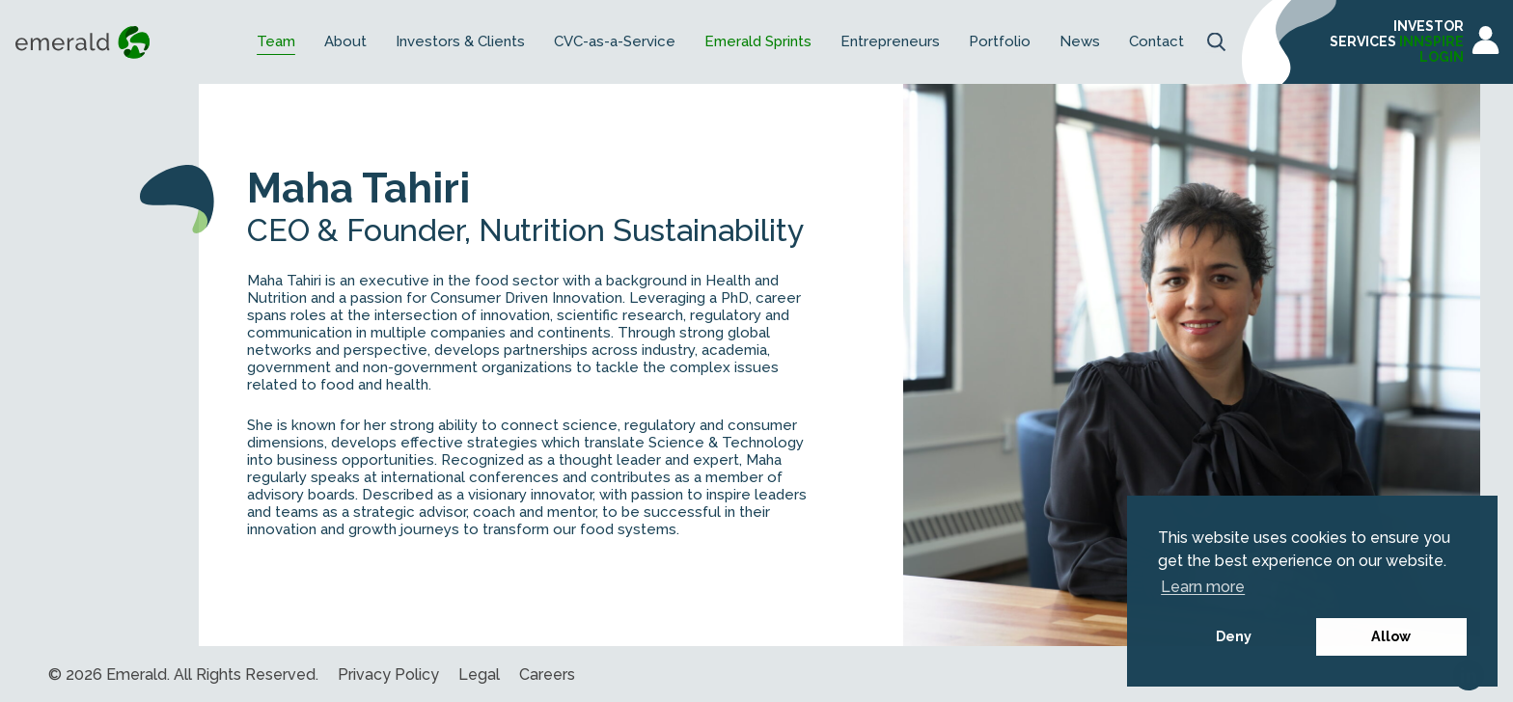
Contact (1156, 42)
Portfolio (1000, 42)
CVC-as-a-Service (614, 42)
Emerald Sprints (758, 42)
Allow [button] (1391, 636)
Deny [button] (1234, 636)
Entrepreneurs (890, 42)
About (345, 42)
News (1079, 42)
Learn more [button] (1203, 587)
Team (276, 42)
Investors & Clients (460, 42)
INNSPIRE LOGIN (1431, 49)
